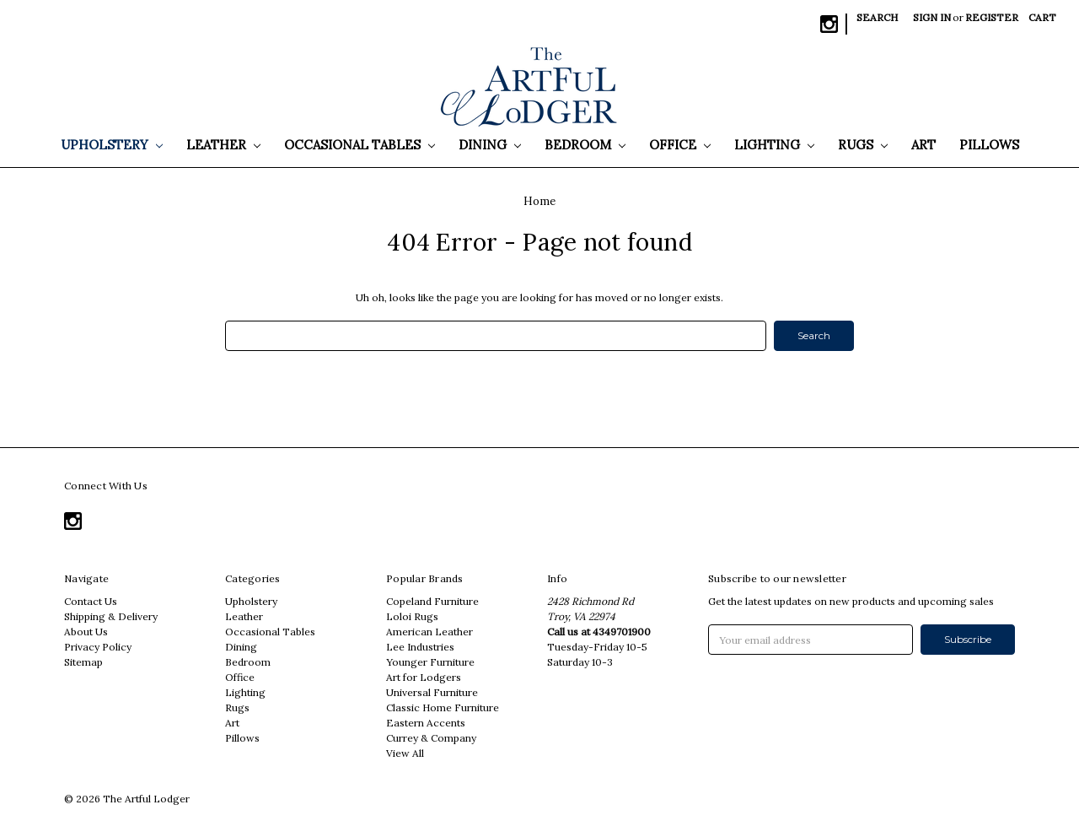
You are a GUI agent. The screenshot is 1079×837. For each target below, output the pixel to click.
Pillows (989, 145)
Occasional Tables (359, 145)
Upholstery (112, 145)
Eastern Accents (425, 722)
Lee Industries (420, 646)
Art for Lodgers (423, 677)
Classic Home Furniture (442, 707)
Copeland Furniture (432, 601)
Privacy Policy (98, 646)
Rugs (863, 145)
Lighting (774, 145)
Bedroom (585, 145)
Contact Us (90, 601)
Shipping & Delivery (111, 616)
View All (405, 753)
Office (680, 145)
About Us (86, 631)
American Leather (429, 631)
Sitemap (83, 662)
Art (923, 145)
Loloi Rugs (412, 616)
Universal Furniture (432, 692)
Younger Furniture (430, 662)
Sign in (932, 17)
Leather (223, 145)
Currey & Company (431, 738)
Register (991, 17)
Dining (490, 145)
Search (877, 17)
